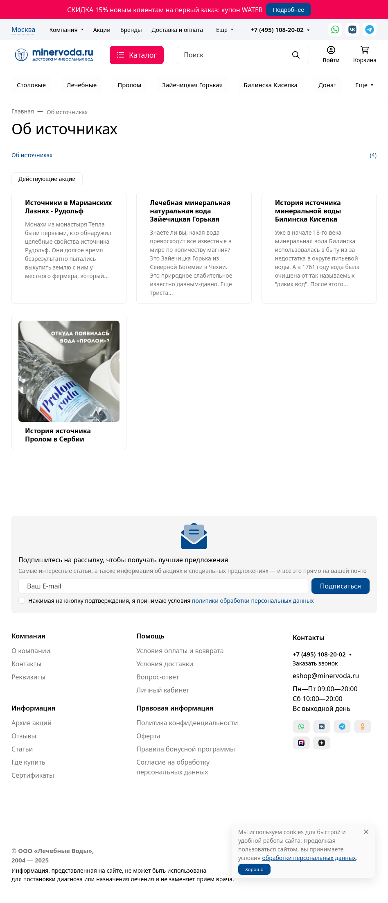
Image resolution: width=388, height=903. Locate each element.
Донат (327, 85)
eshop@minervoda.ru (326, 675)
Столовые (31, 85)
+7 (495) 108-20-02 (277, 29)
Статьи (22, 749)
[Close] (366, 832)
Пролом (129, 85)
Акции (102, 30)
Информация (33, 708)
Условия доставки (164, 663)
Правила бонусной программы (185, 749)
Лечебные (82, 85)
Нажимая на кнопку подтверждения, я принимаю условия (171, 600)
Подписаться (340, 586)
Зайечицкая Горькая (192, 85)
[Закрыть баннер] (376, 452)
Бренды (131, 30)
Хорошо (254, 869)
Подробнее (288, 10)
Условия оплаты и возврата (179, 650)
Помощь (150, 636)
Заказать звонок (315, 663)
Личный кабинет (162, 690)
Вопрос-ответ (157, 676)
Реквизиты (28, 676)
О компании (30, 650)
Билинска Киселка (271, 85)
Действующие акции (47, 179)
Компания (63, 30)
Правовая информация (174, 708)
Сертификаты (32, 775)
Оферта (148, 735)
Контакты (26, 663)
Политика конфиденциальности (187, 722)
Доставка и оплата (177, 30)
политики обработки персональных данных (253, 600)
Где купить (28, 762)
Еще (222, 30)
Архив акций (31, 722)
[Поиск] (243, 55)
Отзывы (23, 735)
